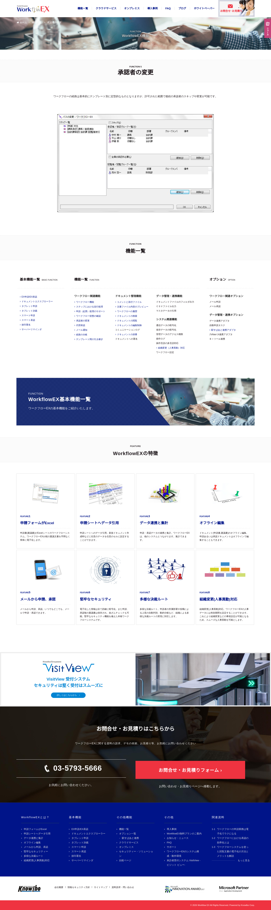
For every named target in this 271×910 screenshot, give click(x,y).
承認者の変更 (83, 320)
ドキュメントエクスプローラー (37, 301)
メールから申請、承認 (36, 847)
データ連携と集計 (33, 838)
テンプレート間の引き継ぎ (89, 339)
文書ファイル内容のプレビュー (132, 306)
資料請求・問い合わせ (123, 887)
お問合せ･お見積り (231, 10)
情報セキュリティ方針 (79, 887)
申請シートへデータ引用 (37, 833)
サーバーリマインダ (32, 329)
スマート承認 (28, 320)
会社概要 (58, 887)
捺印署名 (26, 324)
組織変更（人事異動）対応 (171, 348)
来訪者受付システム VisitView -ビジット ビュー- (183, 862)
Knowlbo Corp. (248, 905)
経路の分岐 (81, 334)
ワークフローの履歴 (127, 311)
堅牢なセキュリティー (36, 851)
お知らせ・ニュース (178, 838)
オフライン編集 (32, 842)
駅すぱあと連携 (130, 838)
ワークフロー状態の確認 (88, 316)
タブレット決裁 (29, 310)
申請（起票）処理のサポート (90, 311)
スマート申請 (28, 315)
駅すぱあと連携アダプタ (223, 330)
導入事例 (152, 8)
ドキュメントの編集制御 (129, 325)
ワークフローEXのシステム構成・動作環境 (183, 853)
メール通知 (81, 330)
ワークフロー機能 (85, 302)
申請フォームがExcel (35, 829)
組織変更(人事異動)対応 (37, 860)
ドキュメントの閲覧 (127, 320)
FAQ (168, 8)
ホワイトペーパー (204, 8)
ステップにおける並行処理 (89, 306)
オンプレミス (132, 8)
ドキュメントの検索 (127, 316)
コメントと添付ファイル (129, 302)
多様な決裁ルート (33, 856)
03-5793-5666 (77, 768)
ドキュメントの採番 (127, 334)
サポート (171, 847)
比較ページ (125, 860)
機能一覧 (83, 8)
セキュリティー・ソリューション (136, 853)
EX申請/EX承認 (29, 297)
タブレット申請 (29, 306)
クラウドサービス (106, 8)
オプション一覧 (127, 833)
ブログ (182, 8)
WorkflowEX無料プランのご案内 (184, 833)
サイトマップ (100, 887)
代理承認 (80, 325)
